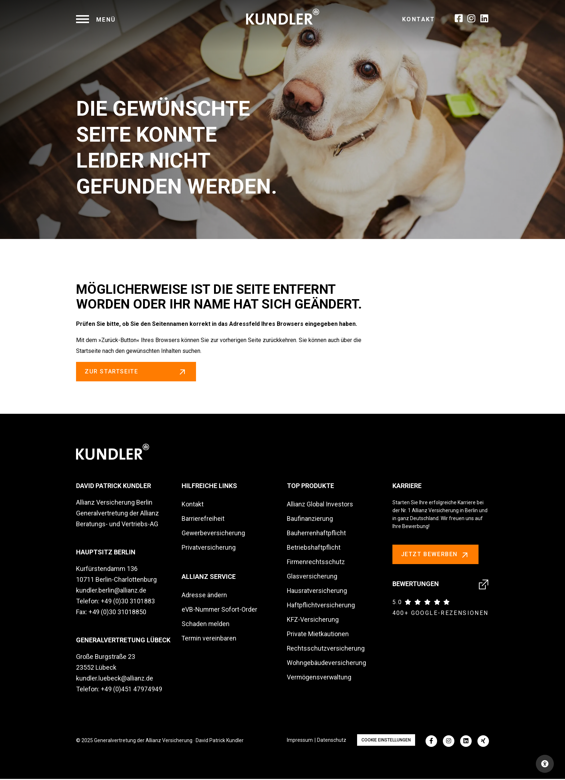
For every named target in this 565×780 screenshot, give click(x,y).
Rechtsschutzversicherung (326, 649)
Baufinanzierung (310, 519)
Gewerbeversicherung (213, 534)
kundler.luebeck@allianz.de (115, 679)
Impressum (300, 741)
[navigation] (96, 19)
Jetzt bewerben (435, 556)
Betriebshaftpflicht (314, 548)
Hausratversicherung (317, 591)
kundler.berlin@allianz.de (111, 591)
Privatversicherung (209, 548)
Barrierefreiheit (203, 519)
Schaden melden (206, 625)
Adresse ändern (204, 596)
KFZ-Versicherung (313, 620)
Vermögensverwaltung (319, 678)
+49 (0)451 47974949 (131, 690)
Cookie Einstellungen (386, 741)
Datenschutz (331, 741)
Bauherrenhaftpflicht (316, 534)
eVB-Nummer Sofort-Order (220, 610)
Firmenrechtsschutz (316, 563)
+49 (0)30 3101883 (128, 602)
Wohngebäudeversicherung (326, 664)
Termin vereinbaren (209, 639)
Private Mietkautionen (318, 635)
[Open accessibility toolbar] (545, 764)
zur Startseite (137, 372)
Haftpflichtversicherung (321, 606)
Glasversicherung (312, 577)
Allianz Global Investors (320, 505)
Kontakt (418, 19)
